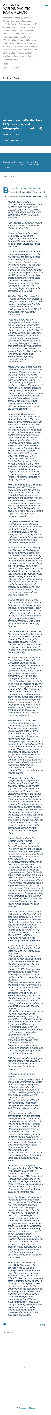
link (39, 188)
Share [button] (5, 141)
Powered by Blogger (25, 1408)
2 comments (16, 141)
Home (5, 68)
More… (17, 68)
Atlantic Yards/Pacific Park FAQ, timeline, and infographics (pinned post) (22, 124)
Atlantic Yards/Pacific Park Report (17, 8)
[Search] (40, 4)
